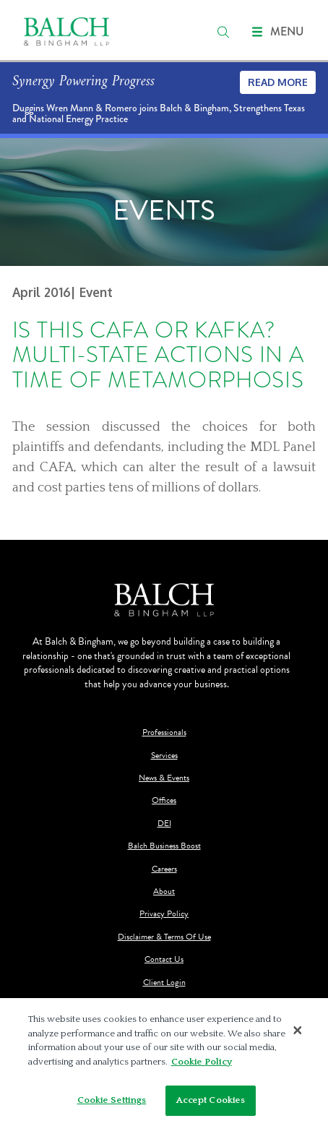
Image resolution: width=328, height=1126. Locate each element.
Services (164, 755)
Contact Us (164, 959)
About (164, 891)
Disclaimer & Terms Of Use (164, 937)
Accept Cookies (211, 1100)
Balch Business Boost (164, 846)
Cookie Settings (112, 1100)
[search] (223, 31)
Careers (164, 869)
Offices (164, 800)
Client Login (164, 982)
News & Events (164, 778)
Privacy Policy (164, 914)
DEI (164, 823)
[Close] (297, 1029)
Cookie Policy (201, 1062)
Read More (278, 82)
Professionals (164, 732)
